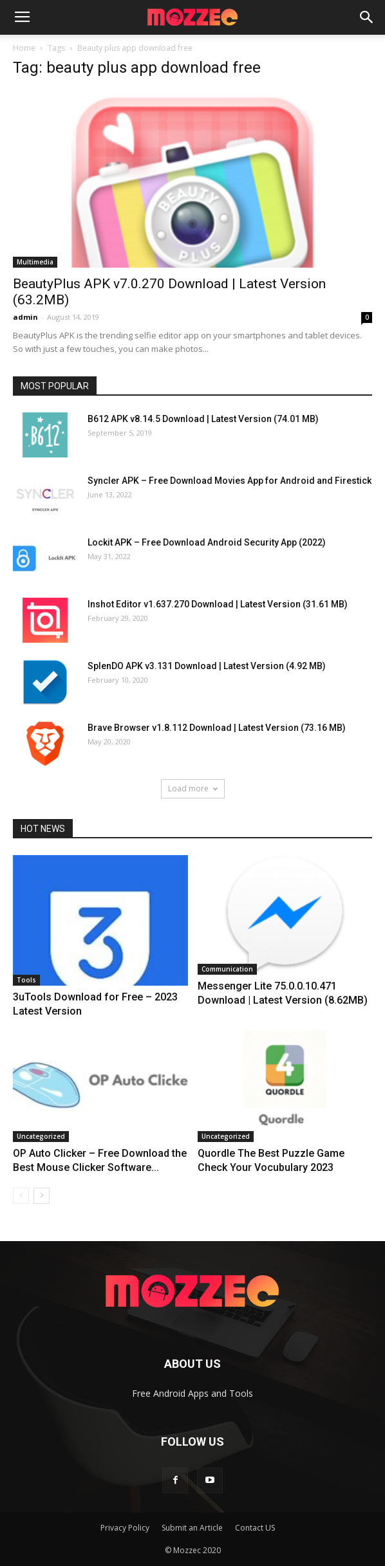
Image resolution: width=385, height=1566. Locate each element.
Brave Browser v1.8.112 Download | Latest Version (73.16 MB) (217, 728)
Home (24, 47)
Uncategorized (41, 1136)
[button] (367, 17)
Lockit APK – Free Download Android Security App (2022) (207, 542)
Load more (193, 788)
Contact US (255, 1527)
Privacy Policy (124, 1527)
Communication (227, 968)
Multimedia (35, 261)
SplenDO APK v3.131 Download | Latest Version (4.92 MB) (207, 666)
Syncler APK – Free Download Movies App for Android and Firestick (229, 480)
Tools (26, 979)
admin (25, 317)
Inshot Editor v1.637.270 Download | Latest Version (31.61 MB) (218, 604)
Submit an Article (192, 1527)
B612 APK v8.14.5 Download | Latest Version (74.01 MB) (203, 419)
